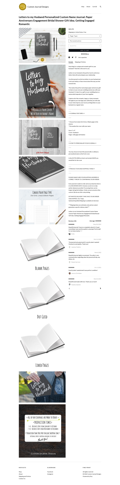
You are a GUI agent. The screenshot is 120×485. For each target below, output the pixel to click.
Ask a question (82, 57)
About (88, 6)
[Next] (100, 288)
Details (71, 62)
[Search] (100, 7)
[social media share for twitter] (73, 57)
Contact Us (22, 478)
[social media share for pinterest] (76, 57)
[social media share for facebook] (69, 57)
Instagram (50, 474)
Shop (82, 6)
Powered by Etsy (87, 476)
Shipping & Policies (80, 62)
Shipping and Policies (25, 476)
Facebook (50, 472)
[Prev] (69, 289)
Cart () (94, 6)
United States (79, 32)
